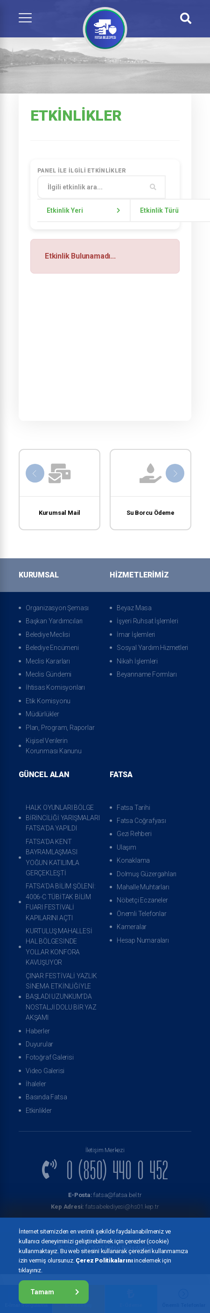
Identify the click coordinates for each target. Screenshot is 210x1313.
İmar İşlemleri (136, 634)
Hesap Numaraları (143, 940)
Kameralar (132, 927)
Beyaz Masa (134, 608)
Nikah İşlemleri (137, 661)
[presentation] (35, 473)
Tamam (54, 1292)
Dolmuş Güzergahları (146, 874)
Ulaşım (126, 847)
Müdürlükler (42, 714)
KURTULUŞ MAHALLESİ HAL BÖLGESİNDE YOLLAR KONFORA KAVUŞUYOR (59, 946)
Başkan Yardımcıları (54, 621)
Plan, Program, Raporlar (60, 727)
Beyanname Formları (146, 674)
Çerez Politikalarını (104, 1260)
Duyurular (39, 1044)
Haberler (37, 1031)
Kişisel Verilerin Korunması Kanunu (54, 746)
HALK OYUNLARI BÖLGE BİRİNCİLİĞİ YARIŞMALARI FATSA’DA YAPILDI (62, 818)
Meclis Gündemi (48, 674)
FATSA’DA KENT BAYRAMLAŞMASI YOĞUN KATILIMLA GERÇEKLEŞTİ (52, 857)
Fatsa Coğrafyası (141, 820)
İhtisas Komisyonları (55, 687)
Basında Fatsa (46, 1097)
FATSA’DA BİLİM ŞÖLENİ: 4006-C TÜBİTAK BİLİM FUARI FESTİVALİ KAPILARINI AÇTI (61, 901)
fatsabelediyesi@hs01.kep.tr (105, 1206)
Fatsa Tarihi (133, 807)
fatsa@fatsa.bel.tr (105, 1194)
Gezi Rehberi (134, 833)
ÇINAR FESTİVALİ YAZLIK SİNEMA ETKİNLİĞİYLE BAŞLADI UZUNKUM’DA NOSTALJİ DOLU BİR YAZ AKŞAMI (61, 997)
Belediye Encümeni (52, 647)
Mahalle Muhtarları (143, 887)
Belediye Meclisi (48, 634)
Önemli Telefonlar (142, 913)
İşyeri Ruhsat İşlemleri (147, 621)
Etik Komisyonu (48, 701)
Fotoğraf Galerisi (50, 1057)
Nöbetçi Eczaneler (142, 900)
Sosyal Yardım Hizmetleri (152, 647)
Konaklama (133, 860)
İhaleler (36, 1084)
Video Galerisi (45, 1071)
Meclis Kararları (48, 661)
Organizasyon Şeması (57, 608)
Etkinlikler (39, 1110)
